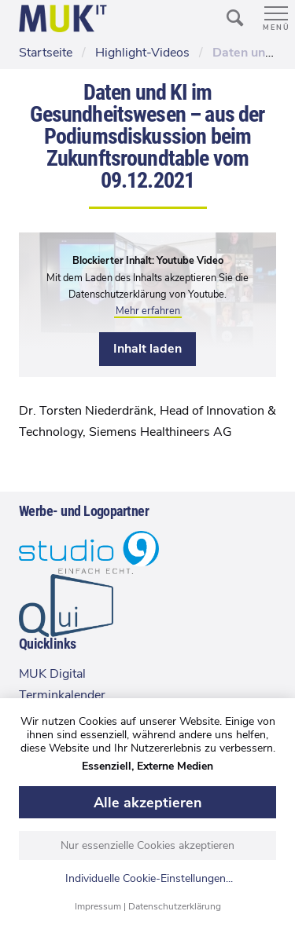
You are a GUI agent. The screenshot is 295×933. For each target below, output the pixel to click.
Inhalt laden (147, 348)
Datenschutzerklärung (174, 906)
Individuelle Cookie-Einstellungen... (149, 879)
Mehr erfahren (148, 311)
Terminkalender (62, 695)
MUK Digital (52, 673)
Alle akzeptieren (148, 802)
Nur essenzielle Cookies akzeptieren (147, 845)
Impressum (98, 906)
